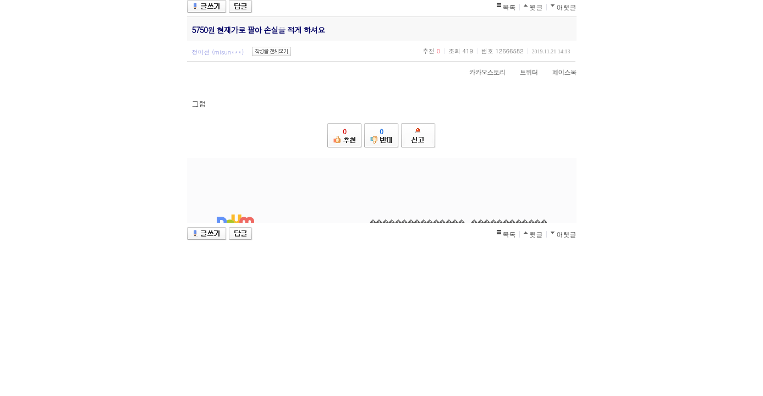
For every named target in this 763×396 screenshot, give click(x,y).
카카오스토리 (482, 71)
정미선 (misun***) (218, 52)
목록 (509, 7)
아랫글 (567, 7)
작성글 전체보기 (271, 51)
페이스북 (559, 71)
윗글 (536, 7)
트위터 (523, 71)
